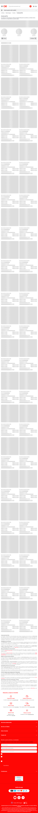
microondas (14, 663)
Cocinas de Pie (20, 12)
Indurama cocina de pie (8, 650)
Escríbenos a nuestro (27, 714)
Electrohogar (8, 12)
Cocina (13, 12)
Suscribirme (6, 765)
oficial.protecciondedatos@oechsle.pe (24, 811)
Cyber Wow (16, 647)
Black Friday (33, 688)
